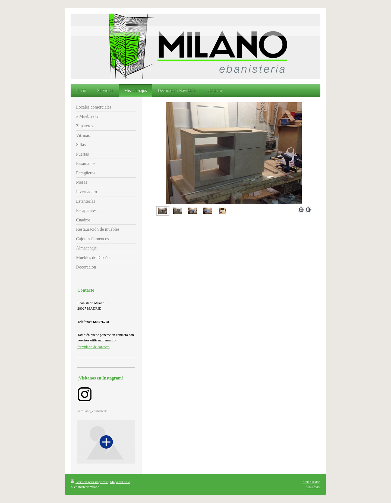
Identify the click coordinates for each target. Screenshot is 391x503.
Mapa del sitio (120, 482)
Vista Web (313, 487)
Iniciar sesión (310, 482)
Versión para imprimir (89, 482)
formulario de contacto (93, 347)
